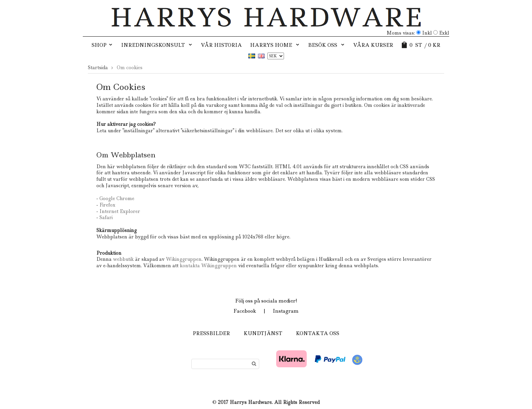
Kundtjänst (263, 333)
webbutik (123, 259)
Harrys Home (275, 45)
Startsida (98, 67)
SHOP (102, 45)
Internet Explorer (119, 211)
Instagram (286, 311)
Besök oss (326, 45)
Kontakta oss (317, 333)
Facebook (244, 311)
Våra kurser (373, 45)
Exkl (444, 33)
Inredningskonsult (157, 45)
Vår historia (221, 45)
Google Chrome (116, 198)
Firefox (107, 205)
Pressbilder (211, 333)
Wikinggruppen (184, 259)
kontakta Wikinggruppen (209, 265)
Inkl (427, 33)
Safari (106, 217)
